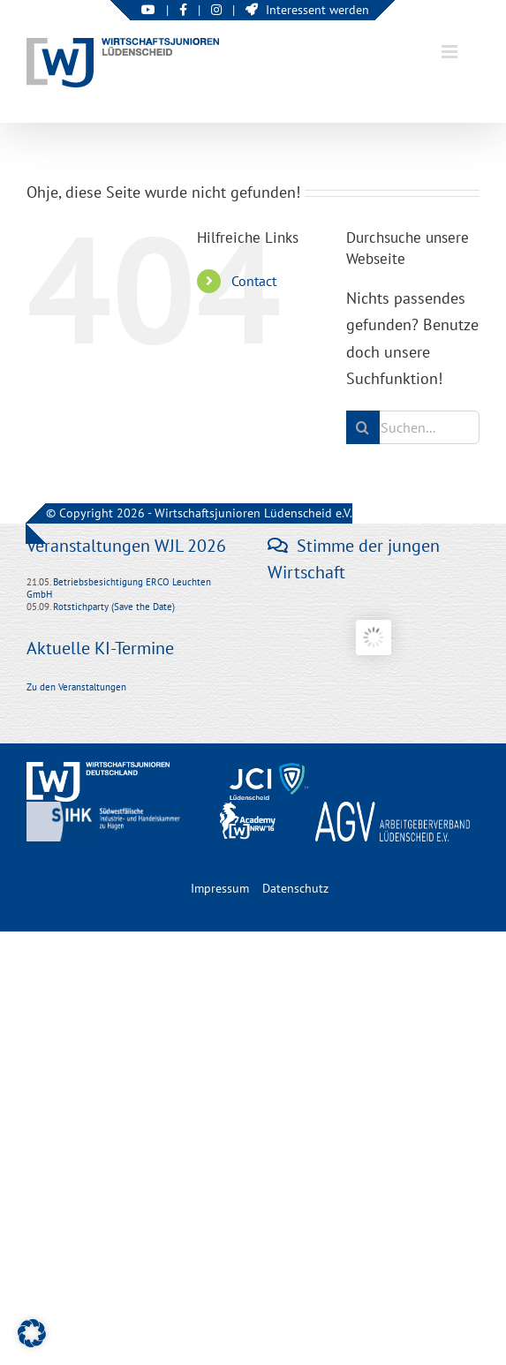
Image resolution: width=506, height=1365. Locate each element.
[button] (32, 1333)
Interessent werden (307, 10)
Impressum (220, 888)
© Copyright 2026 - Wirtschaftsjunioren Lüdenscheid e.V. (199, 513)
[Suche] (363, 427)
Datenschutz (295, 888)
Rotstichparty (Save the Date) (114, 606)
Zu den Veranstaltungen (76, 687)
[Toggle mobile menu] (451, 51)
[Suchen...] (413, 427)
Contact (253, 281)
